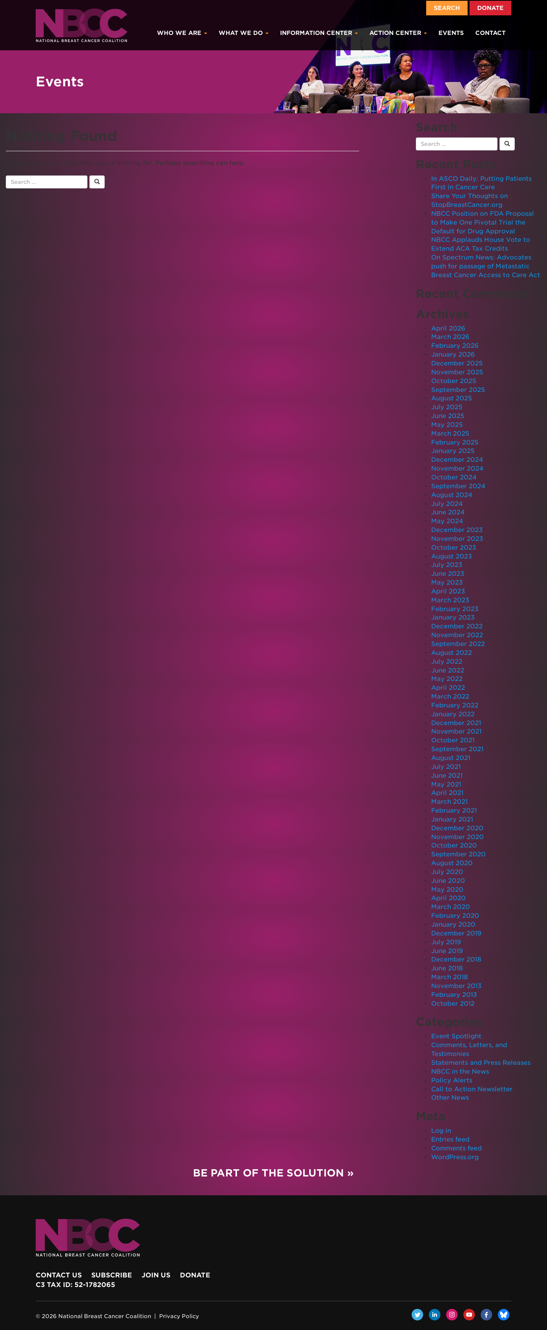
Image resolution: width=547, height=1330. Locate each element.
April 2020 (448, 898)
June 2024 (448, 512)
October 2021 (453, 740)
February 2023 (454, 609)
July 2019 (446, 942)
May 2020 (447, 889)
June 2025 (447, 416)
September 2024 (458, 486)
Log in (441, 1130)
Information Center (319, 33)
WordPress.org (455, 1157)
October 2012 (453, 1003)
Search (447, 8)
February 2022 (454, 705)
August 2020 (452, 863)
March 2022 (450, 696)
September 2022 (458, 644)
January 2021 (452, 819)
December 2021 (456, 723)
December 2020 (457, 828)
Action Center (398, 33)
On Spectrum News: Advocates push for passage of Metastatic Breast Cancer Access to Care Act (485, 266)
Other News (450, 1097)
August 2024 (451, 495)
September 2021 (457, 749)
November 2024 (457, 468)
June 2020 (448, 880)
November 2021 (456, 731)
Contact (490, 33)
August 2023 (451, 556)
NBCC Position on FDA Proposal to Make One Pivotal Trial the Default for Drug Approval (482, 222)
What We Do (244, 33)
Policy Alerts (451, 1080)
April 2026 (448, 328)
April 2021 (447, 792)
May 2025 (447, 424)
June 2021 (447, 775)
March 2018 (449, 977)
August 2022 (451, 652)
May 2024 (447, 521)
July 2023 (446, 564)
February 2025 (454, 442)
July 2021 (446, 766)
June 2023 (447, 573)
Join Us (156, 1275)
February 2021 (454, 810)
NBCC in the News (460, 1071)
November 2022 (457, 635)
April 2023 (448, 591)
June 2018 (447, 968)
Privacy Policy (179, 1316)
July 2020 (447, 872)
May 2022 (447, 678)
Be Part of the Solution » (273, 1173)
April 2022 (448, 687)
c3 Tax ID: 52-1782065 (75, 1285)
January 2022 (453, 714)
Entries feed (450, 1139)
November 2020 (457, 837)
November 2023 (457, 538)
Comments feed (456, 1148)
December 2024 (457, 459)
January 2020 (453, 924)
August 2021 (450, 758)
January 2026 (453, 354)
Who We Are (182, 33)
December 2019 (456, 933)
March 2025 (450, 433)
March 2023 (450, 600)
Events (451, 33)
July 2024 (447, 503)
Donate (490, 8)
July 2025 (446, 407)
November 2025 (457, 372)
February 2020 (455, 915)
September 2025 (458, 389)
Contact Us (59, 1275)
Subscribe (111, 1275)
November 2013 (456, 986)
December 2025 (457, 363)
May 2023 (447, 582)
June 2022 (447, 670)
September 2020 (458, 854)
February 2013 (454, 994)
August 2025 (451, 398)
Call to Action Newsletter (471, 1089)
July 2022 (446, 661)
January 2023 (453, 617)
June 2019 (447, 951)
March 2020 (450, 906)
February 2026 (455, 345)
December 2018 (456, 959)
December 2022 (457, 626)
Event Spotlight (456, 1036)
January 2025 (453, 450)
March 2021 (449, 801)
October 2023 (453, 547)
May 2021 (446, 784)
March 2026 (450, 336)
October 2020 (454, 845)
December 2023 (457, 530)
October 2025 (453, 381)
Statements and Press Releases (481, 1062)
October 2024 (453, 477)
